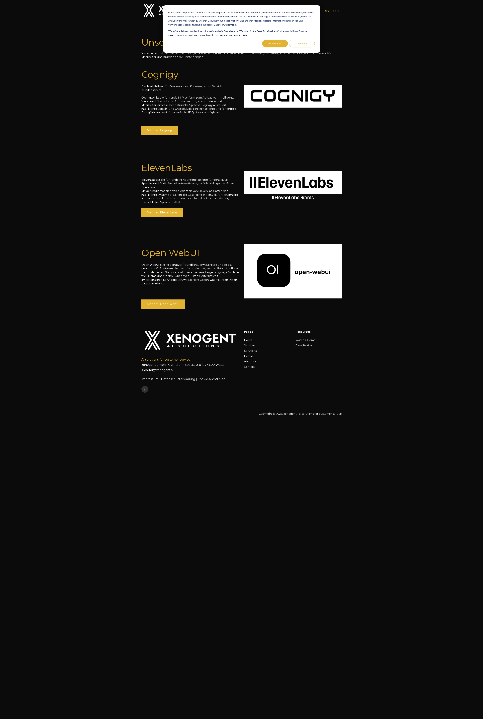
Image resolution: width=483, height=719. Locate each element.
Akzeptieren (274, 43)
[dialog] (241, 29)
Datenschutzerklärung (178, 379)
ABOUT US (331, 11)
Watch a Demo (305, 340)
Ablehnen (302, 43)
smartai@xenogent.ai (157, 370)
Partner (249, 356)
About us (250, 361)
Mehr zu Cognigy (160, 130)
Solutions (250, 350)
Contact (249, 366)
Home (248, 340)
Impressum (150, 379)
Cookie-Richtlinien (211, 379)
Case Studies (304, 345)
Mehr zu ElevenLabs (162, 212)
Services (249, 345)
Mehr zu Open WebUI (163, 304)
